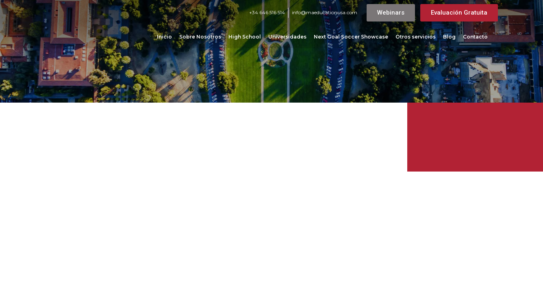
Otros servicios (415, 37)
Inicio (164, 37)
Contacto (475, 37)
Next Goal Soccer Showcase (351, 37)
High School (244, 37)
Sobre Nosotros (200, 37)
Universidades (287, 37)
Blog (449, 37)
